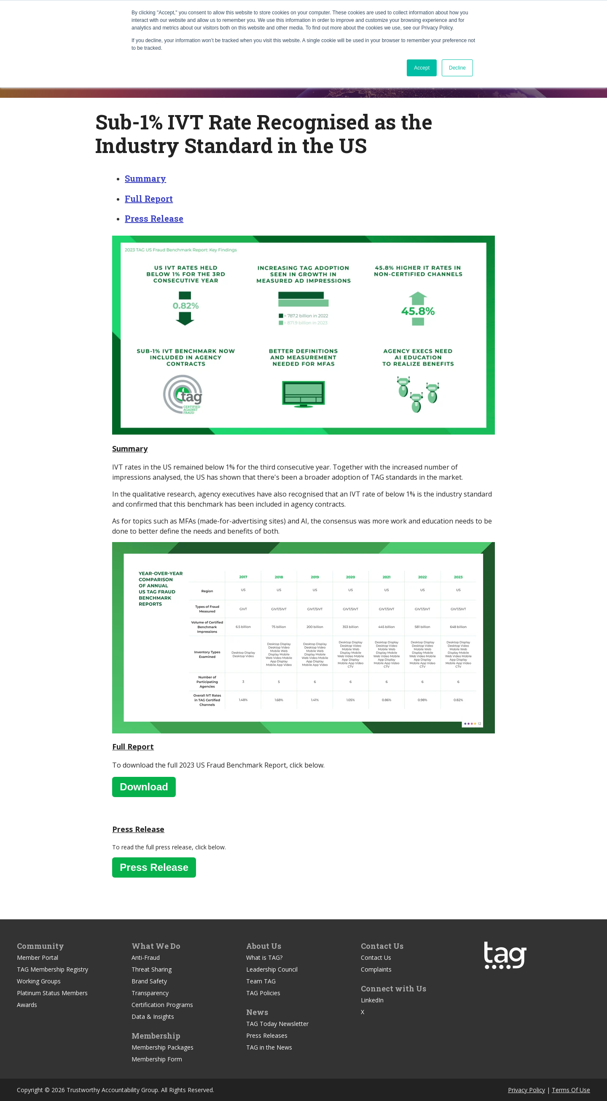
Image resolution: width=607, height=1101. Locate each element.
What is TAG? (264, 957)
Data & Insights (153, 1016)
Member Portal (37, 957)
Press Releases (266, 1035)
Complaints (376, 969)
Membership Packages (162, 1047)
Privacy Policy (526, 1090)
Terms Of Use (571, 1090)
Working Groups (39, 981)
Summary (145, 178)
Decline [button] (457, 68)
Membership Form (157, 1059)
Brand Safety (149, 981)
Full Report (149, 198)
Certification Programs (162, 1005)
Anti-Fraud (146, 957)
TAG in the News (269, 1047)
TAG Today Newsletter (277, 1024)
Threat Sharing (152, 969)
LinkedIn (372, 1000)
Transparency (150, 993)
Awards (27, 1005)
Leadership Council (272, 969)
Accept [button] (422, 68)
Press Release (154, 218)
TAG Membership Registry (52, 969)
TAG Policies (263, 993)
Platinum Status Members (52, 993)
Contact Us (376, 957)
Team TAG (261, 981)
